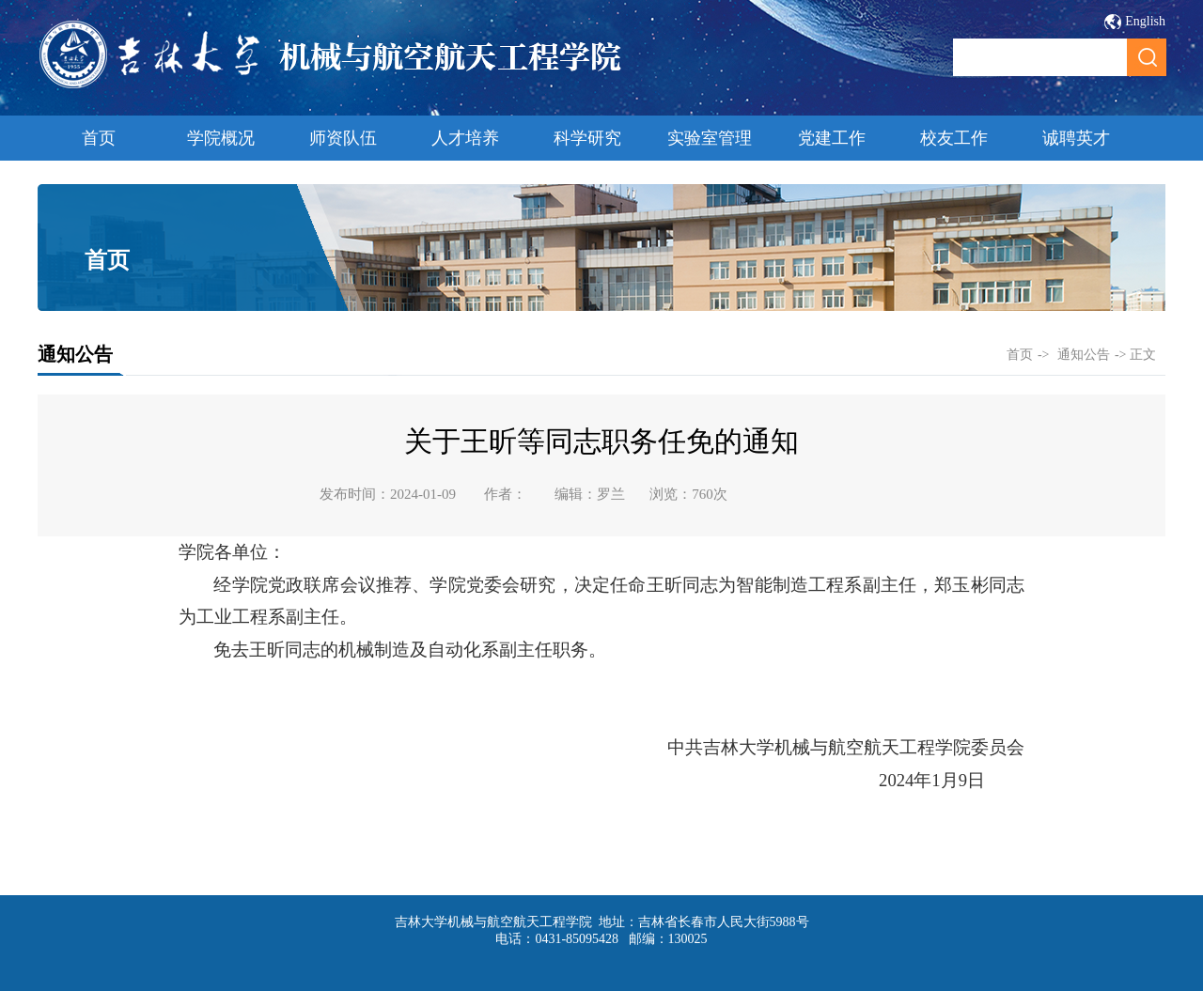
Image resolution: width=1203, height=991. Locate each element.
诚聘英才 (1076, 138)
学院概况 (221, 138)
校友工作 (954, 138)
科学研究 (587, 138)
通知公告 (1083, 355)
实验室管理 (709, 138)
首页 (99, 138)
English (1145, 21)
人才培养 (465, 138)
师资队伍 (343, 138)
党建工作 (832, 138)
